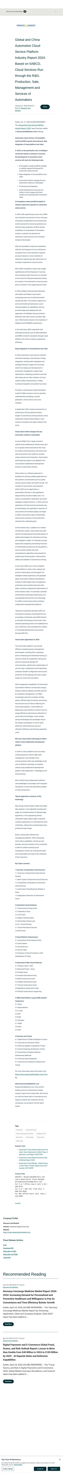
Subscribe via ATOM (10, 1254)
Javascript (7, 1257)
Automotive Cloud (31, 1130)
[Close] (60, 1460)
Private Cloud (29, 1137)
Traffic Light (19, 1141)
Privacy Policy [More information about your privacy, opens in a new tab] (18, 1466)
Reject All (54, 1470)
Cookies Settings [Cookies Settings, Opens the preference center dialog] (8, 1470)
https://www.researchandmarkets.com (16, 1232)
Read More (8, 1324)
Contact (18, 1203)
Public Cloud (40, 1137)
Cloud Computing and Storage (24, 1133)
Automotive (19, 1130)
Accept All (40, 1470)
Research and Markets (10, 1287)
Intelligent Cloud (41, 1133)
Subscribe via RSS (9, 1251)
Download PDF (8, 1248)
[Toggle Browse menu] (56, 11)
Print (5, 1245)
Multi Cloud (19, 1137)
